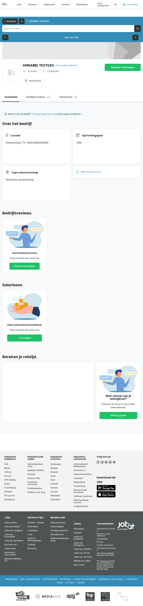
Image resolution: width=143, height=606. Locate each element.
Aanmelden (130, 4)
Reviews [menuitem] (32, 4)
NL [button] (115, 4)
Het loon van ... (11, 544)
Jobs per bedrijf (12, 526)
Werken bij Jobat (82, 560)
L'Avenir (81, 582)
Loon (30, 534)
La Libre (70, 582)
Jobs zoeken (10, 522)
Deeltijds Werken (35, 470)
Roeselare (55, 499)
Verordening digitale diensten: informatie (105, 554)
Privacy (100, 542)
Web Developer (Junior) (81, 501)
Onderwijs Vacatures (32, 483)
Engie (7, 483)
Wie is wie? (79, 564)
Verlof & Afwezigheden (34, 539)
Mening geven (118, 415)
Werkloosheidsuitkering (60, 539)
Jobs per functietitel (9, 535)
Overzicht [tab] (11, 97)
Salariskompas (58, 522)
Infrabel (8, 491)
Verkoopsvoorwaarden (106, 549)
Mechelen (55, 495)
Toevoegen (24, 338)
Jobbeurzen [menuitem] (49, 4)
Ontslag (31, 544)
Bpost (7, 468)
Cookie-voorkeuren (105, 545)
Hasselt (54, 483)
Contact (77, 532)
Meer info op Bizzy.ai (88, 172)
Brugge (54, 468)
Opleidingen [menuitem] (82, 4)
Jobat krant (10, 548)
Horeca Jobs (33, 478)
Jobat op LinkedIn (82, 549)
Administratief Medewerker (81, 465)
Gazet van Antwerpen (85, 579)
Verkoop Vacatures (83, 496)
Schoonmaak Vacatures (80, 491)
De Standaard (50, 579)
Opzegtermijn (57, 534)
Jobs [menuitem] (19, 4)
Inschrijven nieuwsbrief (10, 553)
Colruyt (7, 472)
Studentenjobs (34, 488)
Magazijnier (79, 482)
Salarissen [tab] (68, 97)
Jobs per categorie (13, 530)
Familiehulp (10, 487)
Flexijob (31, 474)
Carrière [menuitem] (65, 4)
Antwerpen (56, 464)
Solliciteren (32, 526)
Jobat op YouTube (83, 557)
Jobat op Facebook (78, 537)
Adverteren (79, 528)
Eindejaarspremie (59, 530)
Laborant (78, 478)
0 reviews (32, 71)
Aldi (6, 464)
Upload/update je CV (13, 559)
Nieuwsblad (11, 579)
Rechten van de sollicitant (103, 535)
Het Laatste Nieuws (30, 579)
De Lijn (7, 476)
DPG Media (10, 479)
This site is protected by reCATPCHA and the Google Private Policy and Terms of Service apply (106, 565)
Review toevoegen (122, 67)
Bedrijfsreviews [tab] (38, 97)
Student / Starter (35, 522)
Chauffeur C (80, 470)
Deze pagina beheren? (67, 65)
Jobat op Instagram (79, 543)
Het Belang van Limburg (111, 579)
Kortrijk (54, 487)
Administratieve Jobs (35, 465)
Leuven (54, 491)
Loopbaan (32, 530)
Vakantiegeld (57, 526)
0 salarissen (53, 71)
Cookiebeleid (102, 539)
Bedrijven (10, 21)
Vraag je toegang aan (42, 114)
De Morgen (65, 579)
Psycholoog (79, 486)
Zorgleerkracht (81, 506)
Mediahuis (9, 499)
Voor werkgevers (103, 4)
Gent (53, 479)
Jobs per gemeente (13, 540)
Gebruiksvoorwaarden (106, 530)
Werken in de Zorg (36, 492)
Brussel (54, 472)
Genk (53, 476)
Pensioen (32, 548)
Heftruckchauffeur (83, 474)
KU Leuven (9, 495)
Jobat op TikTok (82, 553)
